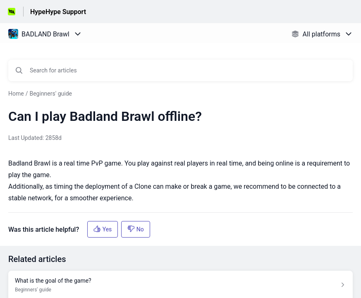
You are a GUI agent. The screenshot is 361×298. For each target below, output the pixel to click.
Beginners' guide (50, 93)
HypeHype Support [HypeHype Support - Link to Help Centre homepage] (58, 12)
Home (16, 93)
